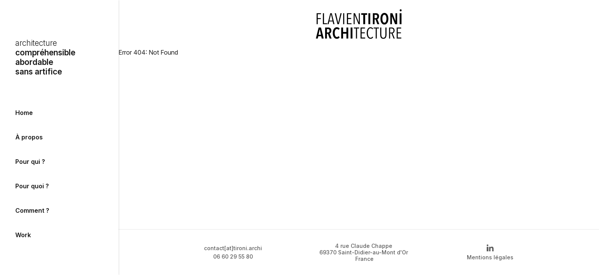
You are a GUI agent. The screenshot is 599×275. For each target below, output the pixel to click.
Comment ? (32, 210)
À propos (29, 137)
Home (24, 112)
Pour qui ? (30, 161)
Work (23, 235)
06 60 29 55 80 (233, 256)
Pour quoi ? (32, 186)
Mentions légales (490, 257)
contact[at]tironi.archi (233, 248)
